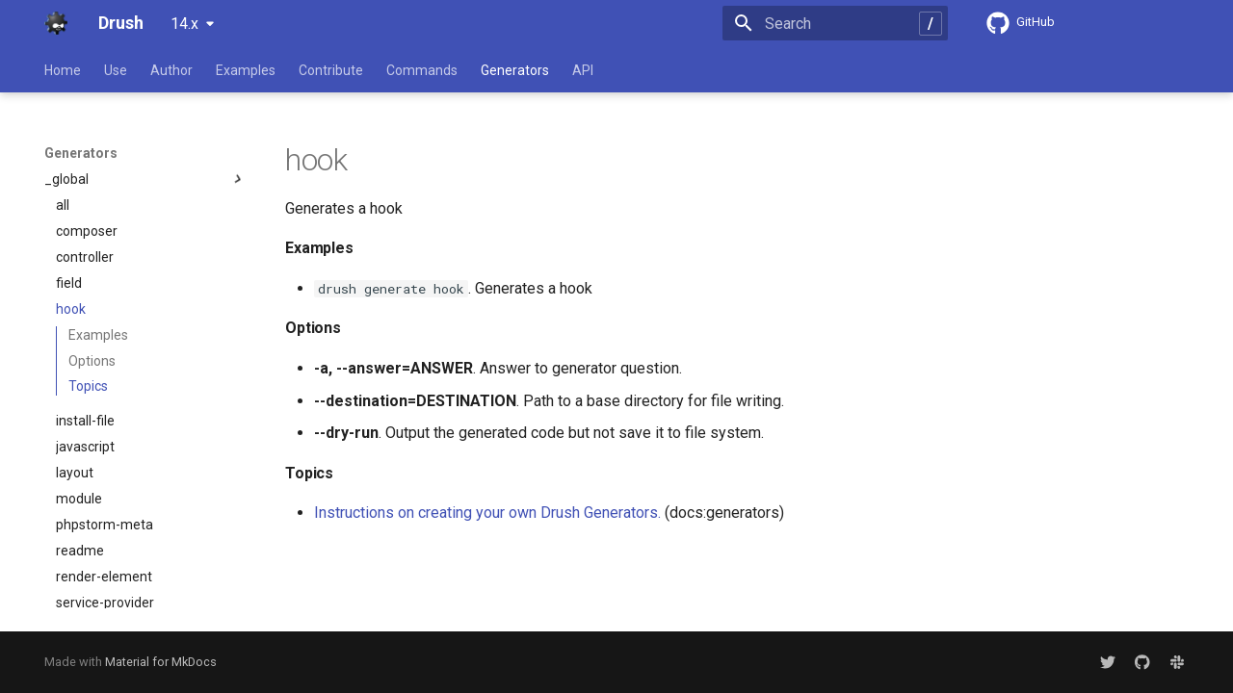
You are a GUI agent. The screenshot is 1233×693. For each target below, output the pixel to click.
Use (115, 70)
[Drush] (56, 23)
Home (62, 70)
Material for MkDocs (161, 661)
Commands (422, 70)
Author (171, 70)
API (582, 70)
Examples (245, 70)
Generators (515, 70)
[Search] (835, 23)
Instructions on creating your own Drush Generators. (487, 512)
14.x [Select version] (184, 23)
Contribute (331, 70)
